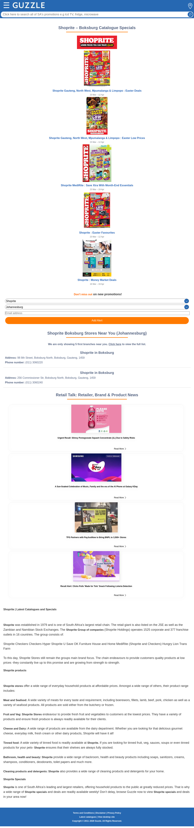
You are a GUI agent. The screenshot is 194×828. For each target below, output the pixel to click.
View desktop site (106, 817)
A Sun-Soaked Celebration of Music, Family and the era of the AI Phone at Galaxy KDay (96, 486)
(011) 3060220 (34, 362)
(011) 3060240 (34, 382)
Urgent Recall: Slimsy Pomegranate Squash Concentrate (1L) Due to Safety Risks (96, 438)
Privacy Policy (114, 813)
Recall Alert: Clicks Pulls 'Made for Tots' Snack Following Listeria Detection (96, 586)
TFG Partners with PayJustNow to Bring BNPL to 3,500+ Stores (96, 537)
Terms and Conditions (83, 813)
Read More (120, 449)
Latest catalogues (87, 817)
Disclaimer (101, 813)
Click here (115, 344)
